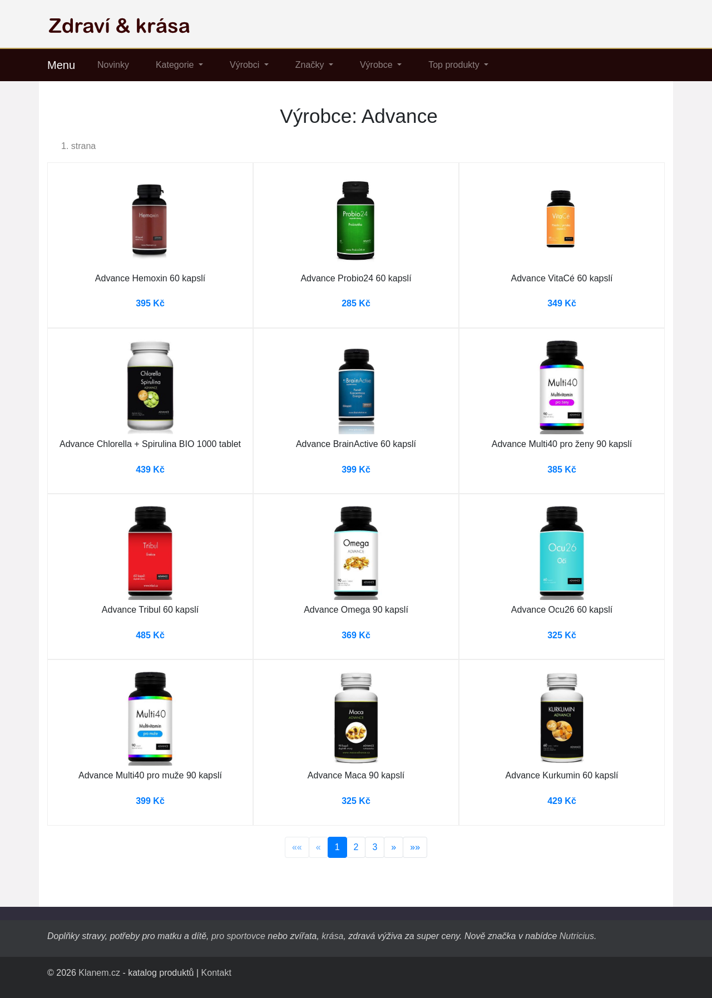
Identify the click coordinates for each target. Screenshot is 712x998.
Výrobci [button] (246, 64)
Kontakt (216, 972)
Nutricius (577, 936)
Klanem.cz (99, 972)
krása (332, 936)
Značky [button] (311, 64)
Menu (61, 65)
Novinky (113, 64)
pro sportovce (238, 936)
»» (415, 847)
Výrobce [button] (377, 64)
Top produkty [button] (455, 64)
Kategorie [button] (176, 64)
